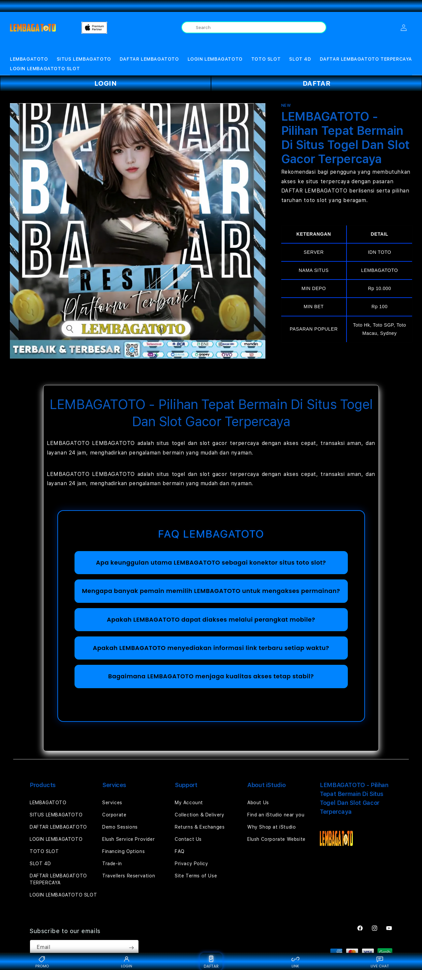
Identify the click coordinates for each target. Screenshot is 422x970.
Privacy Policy (191, 863)
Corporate (114, 814)
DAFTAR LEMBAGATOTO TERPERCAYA (366, 59)
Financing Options (123, 851)
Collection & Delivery (200, 814)
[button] (29, 59)
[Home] (33, 28)
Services (112, 802)
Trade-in (112, 863)
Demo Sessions (120, 827)
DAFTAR (317, 83)
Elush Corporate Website (276, 839)
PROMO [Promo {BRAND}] (42, 961)
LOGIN (105, 83)
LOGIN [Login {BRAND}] (126, 961)
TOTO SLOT (266, 59)
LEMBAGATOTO (29, 59)
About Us (258, 802)
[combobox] (253, 27)
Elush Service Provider (128, 839)
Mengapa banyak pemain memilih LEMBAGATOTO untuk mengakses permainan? (211, 591)
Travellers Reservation (128, 875)
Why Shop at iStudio (271, 827)
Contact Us (188, 839)
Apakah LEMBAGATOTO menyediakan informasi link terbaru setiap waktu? (211, 648)
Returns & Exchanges (200, 827)
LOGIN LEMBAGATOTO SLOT (45, 68)
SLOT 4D (300, 59)
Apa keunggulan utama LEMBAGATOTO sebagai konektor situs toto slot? (211, 562)
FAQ (180, 851)
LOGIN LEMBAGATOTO (215, 59)
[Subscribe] (131, 948)
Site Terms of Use (196, 875)
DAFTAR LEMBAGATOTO (149, 59)
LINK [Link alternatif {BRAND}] (295, 961)
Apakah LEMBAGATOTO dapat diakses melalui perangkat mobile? (211, 619)
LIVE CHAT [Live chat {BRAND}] (380, 961)
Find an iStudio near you (275, 814)
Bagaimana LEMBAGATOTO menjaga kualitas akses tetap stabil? (211, 676)
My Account (189, 802)
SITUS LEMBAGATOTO (84, 59)
